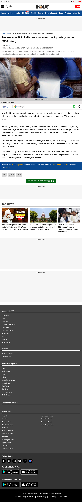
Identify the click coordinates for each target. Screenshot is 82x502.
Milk (4, 175)
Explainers (5, 389)
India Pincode (6, 356)
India (18, 13)
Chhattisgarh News (8, 440)
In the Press (6, 327)
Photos (68, 13)
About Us (5, 318)
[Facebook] (4, 461)
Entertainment (51, 13)
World (33, 13)
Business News (7, 392)
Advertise (5, 321)
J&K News (5, 446)
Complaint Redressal (8, 324)
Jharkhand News (7, 425)
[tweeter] (9, 461)
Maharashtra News (47, 416)
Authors (4, 339)
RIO (60, 497)
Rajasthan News (46, 419)
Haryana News (6, 422)
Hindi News (5, 333)
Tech (61, 13)
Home (3, 13)
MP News (5, 428)
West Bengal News (47, 425)
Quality (11, 175)
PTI (10, 45)
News (3, 33)
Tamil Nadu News (7, 434)
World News (6, 371)
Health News (6, 395)
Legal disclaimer (28, 497)
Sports (40, 13)
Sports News (6, 383)
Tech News (5, 386)
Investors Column (7, 330)
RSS (65, 497)
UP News (5, 437)
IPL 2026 (25, 13)
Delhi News (5, 419)
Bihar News (5, 416)
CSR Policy (52, 497)
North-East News (7, 431)
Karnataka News (7, 448)
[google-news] (30, 461)
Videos (10, 13)
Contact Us (5, 315)
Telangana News (46, 422)
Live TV (4, 336)
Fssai (19, 175)
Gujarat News (6, 443)
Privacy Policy (41, 497)
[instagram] (14, 461)
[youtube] (20, 461)
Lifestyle (76, 13)
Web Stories (6, 342)
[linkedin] (25, 461)
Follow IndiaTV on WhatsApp (41, 181)
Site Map (17, 497)
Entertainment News (8, 380)
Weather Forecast (7, 353)
